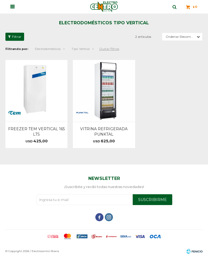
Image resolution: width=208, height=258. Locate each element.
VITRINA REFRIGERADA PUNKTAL (104, 131)
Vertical (81, 49)
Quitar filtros (109, 49)
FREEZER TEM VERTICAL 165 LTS (36, 131)
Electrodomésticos (48, 49)
